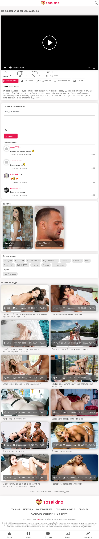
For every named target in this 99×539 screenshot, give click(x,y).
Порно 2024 (9, 265)
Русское (46, 265)
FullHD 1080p (22, 265)
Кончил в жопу (59, 265)
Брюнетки (19, 261)
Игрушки (35, 265)
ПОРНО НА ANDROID (65, 509)
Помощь (28, 509)
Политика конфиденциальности (49, 514)
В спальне (77, 261)
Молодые (8, 261)
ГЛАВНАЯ (15, 509)
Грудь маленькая (50, 261)
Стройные (65, 261)
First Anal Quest (10, 274)
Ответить (27, 154)
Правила (83, 509)
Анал (87, 261)
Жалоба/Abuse (44, 509)
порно (39, 519)
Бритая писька (33, 261)
